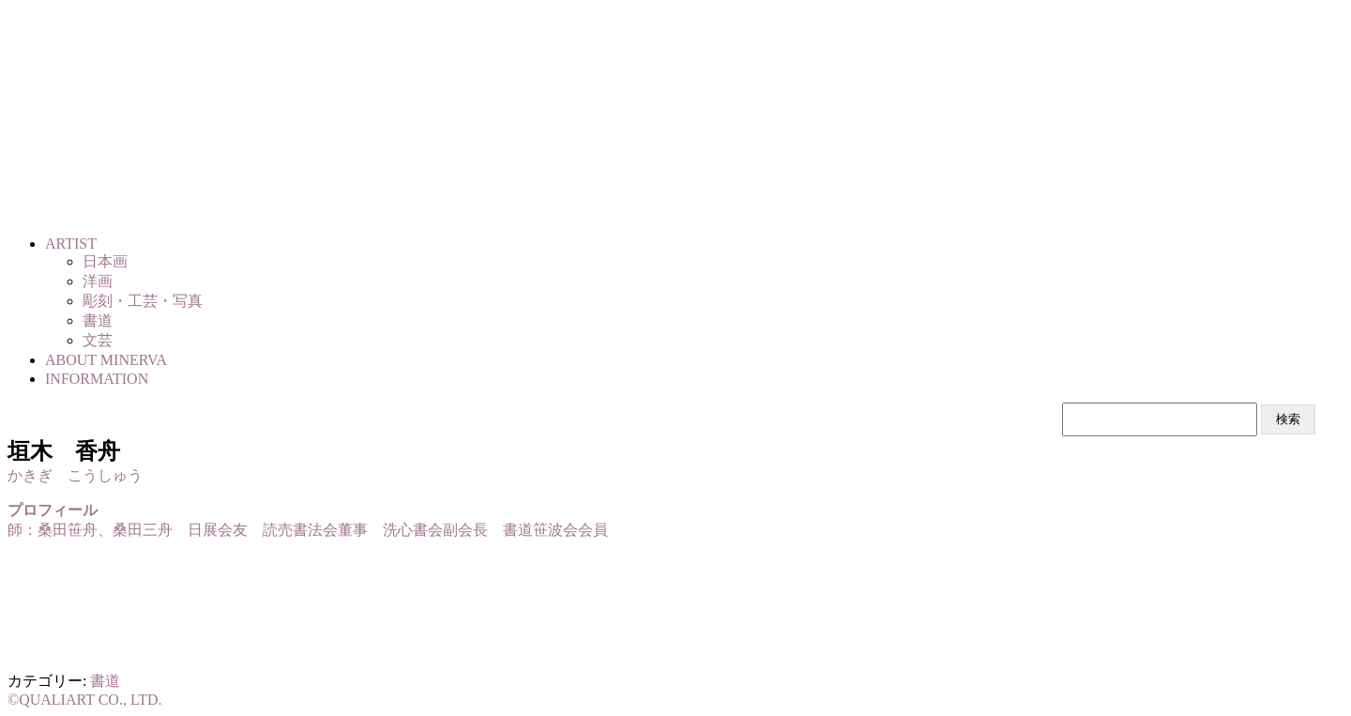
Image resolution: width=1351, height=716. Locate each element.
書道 (105, 681)
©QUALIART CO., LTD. (85, 700)
